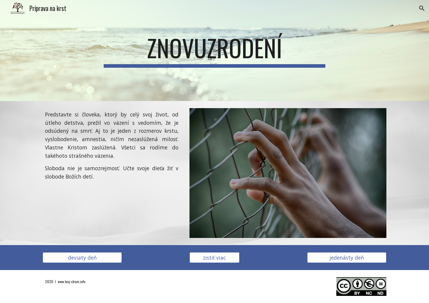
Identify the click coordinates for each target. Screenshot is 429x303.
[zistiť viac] (214, 257)
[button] (422, 8)
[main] (214, 50)
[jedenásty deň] (346, 257)
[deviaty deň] (82, 257)
